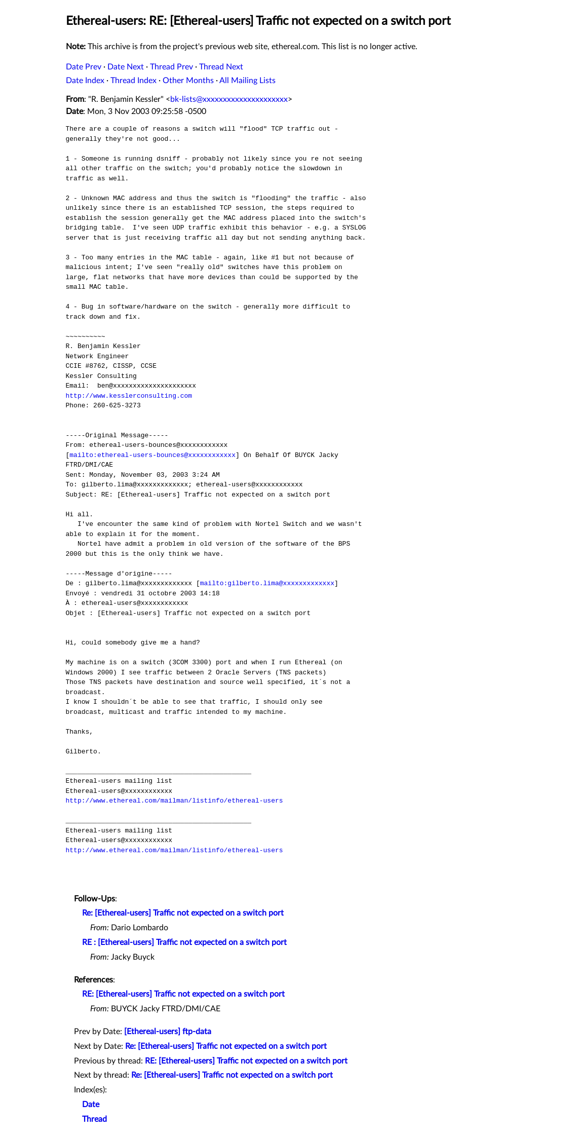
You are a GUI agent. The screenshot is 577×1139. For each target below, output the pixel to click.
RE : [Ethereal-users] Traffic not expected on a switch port (184, 942)
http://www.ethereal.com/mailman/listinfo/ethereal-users (174, 800)
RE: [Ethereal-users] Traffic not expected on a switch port (183, 994)
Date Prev (83, 67)
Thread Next (221, 67)
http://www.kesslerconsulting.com (129, 395)
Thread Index (133, 81)
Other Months (188, 81)
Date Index (85, 81)
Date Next (125, 67)
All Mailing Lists (247, 81)
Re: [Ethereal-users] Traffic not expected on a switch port (183, 913)
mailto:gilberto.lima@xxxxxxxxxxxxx (267, 583)
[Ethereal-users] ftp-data (167, 1032)
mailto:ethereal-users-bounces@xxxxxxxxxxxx (152, 455)
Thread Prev (171, 67)
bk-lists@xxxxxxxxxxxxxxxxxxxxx (229, 99)
